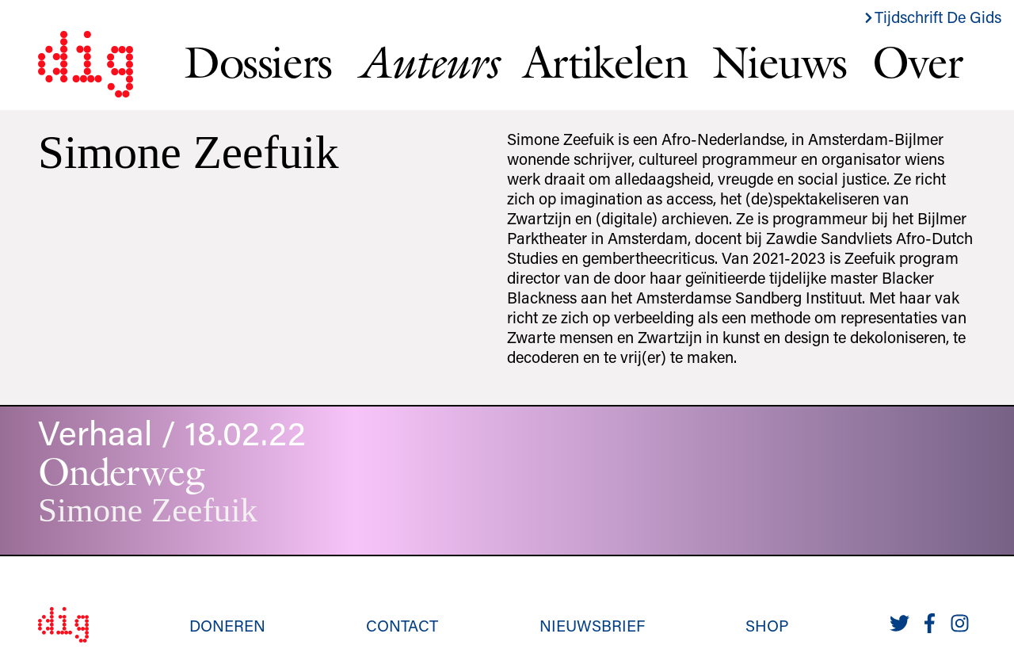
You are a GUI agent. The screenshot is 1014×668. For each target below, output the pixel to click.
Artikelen (605, 61)
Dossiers (258, 61)
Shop (767, 625)
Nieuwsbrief (592, 625)
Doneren (227, 625)
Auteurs (427, 62)
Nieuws (779, 61)
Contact (402, 625)
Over (917, 61)
